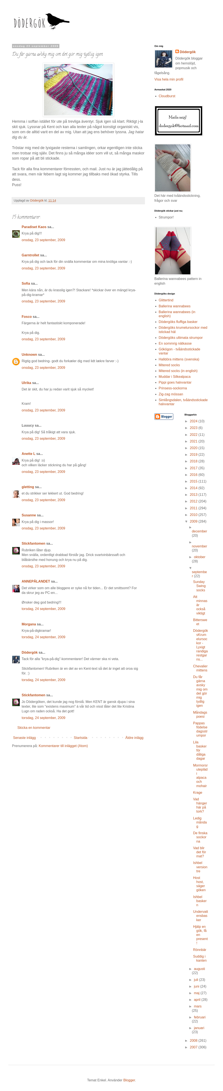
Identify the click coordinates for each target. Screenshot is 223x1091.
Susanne (29, 515)
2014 (194, 488)
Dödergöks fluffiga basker (178, 322)
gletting (28, 487)
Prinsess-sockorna (173, 388)
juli (196, 980)
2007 (194, 1047)
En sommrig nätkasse (175, 343)
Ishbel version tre (200, 867)
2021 (194, 441)
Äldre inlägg (134, 738)
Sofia (26, 283)
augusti (199, 969)
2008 (194, 1040)
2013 (194, 494)
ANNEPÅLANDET (36, 581)
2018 (194, 461)
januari (199, 1028)
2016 (194, 475)
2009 (194, 521)
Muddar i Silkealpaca (175, 376)
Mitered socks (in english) (178, 371)
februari (199, 1017)
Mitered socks (169, 365)
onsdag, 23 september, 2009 (43, 240)
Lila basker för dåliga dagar (199, 750)
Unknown (29, 354)
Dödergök (30, 652)
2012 (194, 501)
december (199, 531)
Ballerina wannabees (175, 306)
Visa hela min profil (168, 79)
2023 (194, 428)
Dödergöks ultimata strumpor (181, 337)
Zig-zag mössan (171, 394)
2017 (194, 468)
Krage (197, 792)
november (199, 546)
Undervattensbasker (200, 916)
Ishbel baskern (199, 901)
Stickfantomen (33, 543)
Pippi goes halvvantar (175, 382)
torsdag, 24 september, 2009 (43, 609)
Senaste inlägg (24, 738)
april (197, 999)
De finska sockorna (200, 837)
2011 (194, 508)
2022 (194, 434)
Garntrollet (30, 255)
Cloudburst (167, 96)
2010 (194, 515)
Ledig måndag (200, 822)
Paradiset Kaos (34, 227)
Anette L (28, 454)
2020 (194, 448)
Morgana (29, 624)
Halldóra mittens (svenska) (179, 359)
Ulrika (26, 383)
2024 (194, 421)
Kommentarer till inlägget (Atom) (63, 746)
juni (197, 986)
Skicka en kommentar (33, 727)
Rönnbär (199, 950)
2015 (194, 481)
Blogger (129, 1080)
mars (198, 1006)
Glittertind (166, 300)
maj (197, 993)
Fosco (27, 316)
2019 (194, 454)
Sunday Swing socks (199, 586)
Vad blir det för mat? (199, 852)
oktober (199, 557)
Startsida (80, 738)
